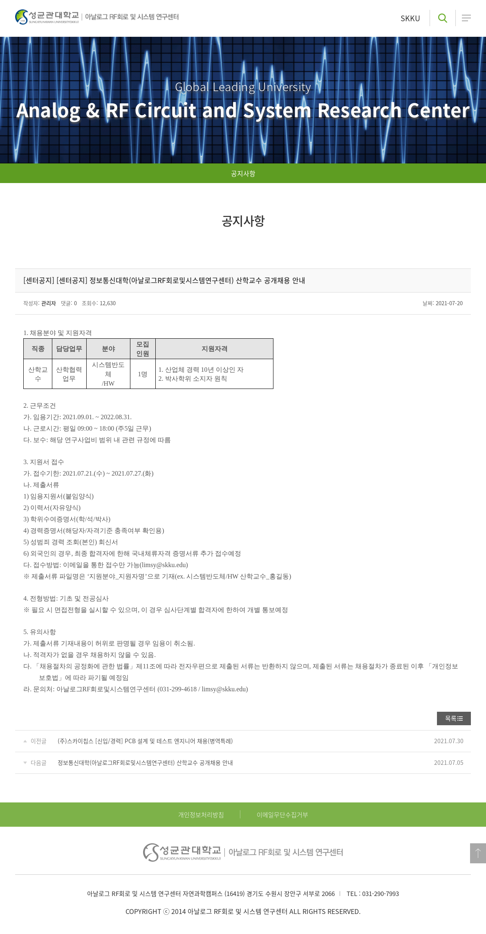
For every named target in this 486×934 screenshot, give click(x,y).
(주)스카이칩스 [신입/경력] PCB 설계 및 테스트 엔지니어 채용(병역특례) (145, 741)
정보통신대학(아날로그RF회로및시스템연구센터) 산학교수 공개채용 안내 (145, 762)
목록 (451, 718)
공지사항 (243, 173)
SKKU (410, 18)
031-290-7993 (380, 893)
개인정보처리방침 (201, 814)
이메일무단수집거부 (282, 814)
